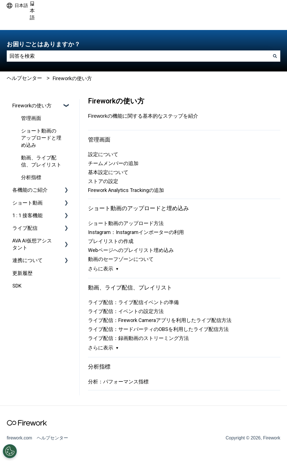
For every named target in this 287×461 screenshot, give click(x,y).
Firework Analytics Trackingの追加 (126, 190)
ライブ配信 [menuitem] (25, 228)
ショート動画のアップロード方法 (126, 223)
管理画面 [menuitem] (31, 118)
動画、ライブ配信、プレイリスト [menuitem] (41, 161)
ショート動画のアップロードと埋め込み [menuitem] (41, 138)
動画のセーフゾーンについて (121, 259)
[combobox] (138, 56)
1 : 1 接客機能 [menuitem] (27, 215)
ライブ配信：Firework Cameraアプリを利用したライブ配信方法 (160, 320)
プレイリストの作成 (110, 241)
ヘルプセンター (24, 78)
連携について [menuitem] (27, 260)
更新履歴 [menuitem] (22, 273)
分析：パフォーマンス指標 (118, 381)
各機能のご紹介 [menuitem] (30, 190)
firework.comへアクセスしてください (241, 20)
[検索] (275, 56)
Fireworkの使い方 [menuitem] (32, 105)
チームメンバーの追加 (113, 163)
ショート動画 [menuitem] (27, 203)
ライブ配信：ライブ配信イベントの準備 (133, 302)
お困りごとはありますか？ (43, 44)
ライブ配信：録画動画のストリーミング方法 (138, 338)
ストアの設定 (103, 181)
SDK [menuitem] (17, 286)
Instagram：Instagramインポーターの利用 (136, 232)
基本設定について (108, 172)
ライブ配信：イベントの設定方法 (126, 311)
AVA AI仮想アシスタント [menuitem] (32, 244)
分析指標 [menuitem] (31, 177)
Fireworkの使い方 (72, 78)
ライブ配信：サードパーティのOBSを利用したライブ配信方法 (158, 329)
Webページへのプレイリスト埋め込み (131, 250)
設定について (103, 154)
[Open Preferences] (10, 451)
